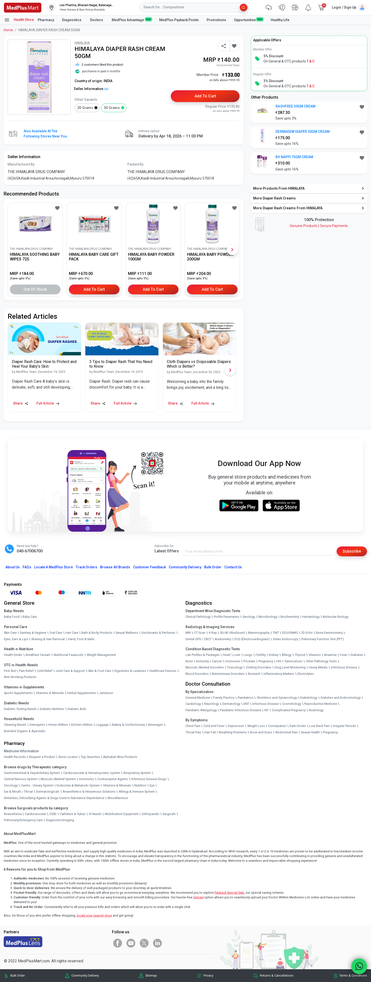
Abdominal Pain (286, 732)
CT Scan (199, 633)
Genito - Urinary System (37, 785)
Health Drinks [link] (13, 655)
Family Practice (223, 697)
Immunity (202, 661)
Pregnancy (265, 661)
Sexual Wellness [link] (127, 633)
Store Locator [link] (67, 757)
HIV (278, 661)
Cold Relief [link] (44, 671)
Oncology (11, 785)
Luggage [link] (102, 724)
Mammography (259, 633)
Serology (249, 617)
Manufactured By (21, 164)
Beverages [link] (155, 724)
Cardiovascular (35, 814)
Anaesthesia (13, 814)
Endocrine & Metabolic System (78, 785)
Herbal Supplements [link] (81, 693)
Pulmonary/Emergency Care (23, 820)
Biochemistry (289, 617)
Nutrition (140, 785)
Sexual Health (310, 732)
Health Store (19, 20)
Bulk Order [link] (17, 975)
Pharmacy (46, 20)
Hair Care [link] (71, 633)
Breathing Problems (233, 732)
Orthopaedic (150, 814)
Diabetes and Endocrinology (341, 697)
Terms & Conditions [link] (353, 975)
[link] (22, 7)
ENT (246, 704)
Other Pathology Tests (321, 661)
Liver (237, 655)
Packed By (135, 164)
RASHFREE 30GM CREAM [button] (295, 106)
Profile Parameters (226, 617)
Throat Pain (193, 732)
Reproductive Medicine (320, 704)
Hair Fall (210, 732)
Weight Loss (256, 726)
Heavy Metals (318, 667)
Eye (152, 785)
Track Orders (86, 567)
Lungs (248, 655)
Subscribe (352, 551)
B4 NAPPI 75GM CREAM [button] (294, 157)
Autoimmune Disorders (228, 674)
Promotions (216, 20)
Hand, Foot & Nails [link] (81, 639)
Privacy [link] (208, 975)
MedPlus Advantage (131, 19)
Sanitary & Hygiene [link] (33, 633)
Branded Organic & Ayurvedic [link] (25, 731)
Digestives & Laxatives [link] (130, 671)
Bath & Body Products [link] (96, 633)
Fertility (261, 655)
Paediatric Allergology (201, 710)
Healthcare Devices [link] (162, 671)
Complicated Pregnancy (289, 710)
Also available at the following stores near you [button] (45, 133)
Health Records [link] (15, 757)
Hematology (311, 617)
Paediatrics (245, 697)
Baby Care (30, 617)
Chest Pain (193, 726)
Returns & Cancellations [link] (277, 975)
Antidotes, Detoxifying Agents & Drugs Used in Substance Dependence (54, 798)
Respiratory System (137, 773)
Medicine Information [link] (21, 751)
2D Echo (307, 633)
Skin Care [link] (10, 633)
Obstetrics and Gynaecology (277, 697)
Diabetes (357, 655)
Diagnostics (72, 20)
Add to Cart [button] (205, 96)
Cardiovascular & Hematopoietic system (91, 773)
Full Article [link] (47, 403)
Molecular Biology (335, 617)
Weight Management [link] (101, 655)
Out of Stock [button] (35, 289)
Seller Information (91, 89)
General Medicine (198, 697)
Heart (227, 655)
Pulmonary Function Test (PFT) (322, 639)
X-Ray (213, 633)
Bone (189, 661)
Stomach (254, 674)
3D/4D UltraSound (232, 633)
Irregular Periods (344, 726)
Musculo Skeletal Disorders (205, 667)
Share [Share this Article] (20, 403)
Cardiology (193, 704)
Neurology (211, 704)
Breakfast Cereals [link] (38, 655)
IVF (266, 710)
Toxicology (235, 667)
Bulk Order (212, 567)
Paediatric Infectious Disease (240, 710)
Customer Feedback (149, 567)
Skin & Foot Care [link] (99, 671)
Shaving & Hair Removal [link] (48, 639)
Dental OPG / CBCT (199, 639)
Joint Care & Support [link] (70, 671)
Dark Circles (298, 726)
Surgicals (169, 814)
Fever (343, 655)
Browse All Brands (115, 567)
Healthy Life (280, 20)
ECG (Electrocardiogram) (252, 639)
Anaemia (330, 655)
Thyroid (300, 655)
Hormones (86, 779)
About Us (12, 567)
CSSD (53, 814)
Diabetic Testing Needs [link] (20, 709)
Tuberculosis (293, 661)
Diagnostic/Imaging (60, 820)
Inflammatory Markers (278, 674)
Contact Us (233, 567)
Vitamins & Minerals (117, 785)
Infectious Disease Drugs (149, 779)
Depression (236, 726)
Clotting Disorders (258, 667)
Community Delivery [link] (85, 975)
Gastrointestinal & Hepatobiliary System (32, 773)
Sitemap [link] (151, 975)
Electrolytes (305, 674)
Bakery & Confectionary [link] (128, 724)
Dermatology (231, 704)
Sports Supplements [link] (18, 693)
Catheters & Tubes (73, 814)
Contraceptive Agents (112, 779)
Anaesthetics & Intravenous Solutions (89, 791)
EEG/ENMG (290, 633)
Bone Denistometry (329, 633)
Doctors (97, 20)
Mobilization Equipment (122, 814)
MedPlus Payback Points (179, 20)
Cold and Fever (214, 726)
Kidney (273, 655)
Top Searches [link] (90, 757)
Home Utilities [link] (58, 724)
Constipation (277, 726)
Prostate (249, 661)
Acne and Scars (261, 732)
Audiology (316, 710)
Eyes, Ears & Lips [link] (16, 639)
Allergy (287, 655)
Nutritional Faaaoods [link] (68, 655)
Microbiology (267, 617)
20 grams (85, 108)
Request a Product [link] (42, 757)
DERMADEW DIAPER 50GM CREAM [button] (302, 132)
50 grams (112, 108)
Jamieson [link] (106, 693)
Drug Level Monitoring (290, 667)
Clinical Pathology (198, 617)
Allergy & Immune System (137, 791)
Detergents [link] (37, 724)
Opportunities (248, 19)
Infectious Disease (344, 667)
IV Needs (95, 814)
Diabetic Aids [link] (76, 709)
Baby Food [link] (11, 617)
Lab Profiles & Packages (203, 655)
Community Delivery (185, 567)
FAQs (27, 567)
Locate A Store (53, 567)
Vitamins (315, 655)
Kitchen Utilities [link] (82, 724)
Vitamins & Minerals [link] (50, 693)
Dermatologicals (48, 791)
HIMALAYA (82, 43)
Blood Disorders (197, 674)
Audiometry (223, 639)
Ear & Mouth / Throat (18, 791)
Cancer (217, 661)
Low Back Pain (319, 726)
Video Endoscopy (285, 639)
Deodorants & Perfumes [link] (158, 633)
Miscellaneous (118, 798)
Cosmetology (291, 704)
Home (8, 30)
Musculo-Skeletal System (58, 779)
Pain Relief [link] (26, 671)
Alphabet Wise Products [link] (120, 757)
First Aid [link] (10, 671)
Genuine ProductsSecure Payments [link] (319, 226)
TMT (276, 633)
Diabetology (308, 697)
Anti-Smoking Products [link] (20, 677)
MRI (188, 633)
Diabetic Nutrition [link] (52, 709)
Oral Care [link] (55, 633)
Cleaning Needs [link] (15, 724)
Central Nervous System (20, 779)
